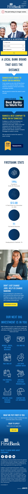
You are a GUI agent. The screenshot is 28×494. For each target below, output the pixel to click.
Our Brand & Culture (22, 6)
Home (24, 1)
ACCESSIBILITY (4, 484)
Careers (24, 3)
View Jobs (14, 430)
